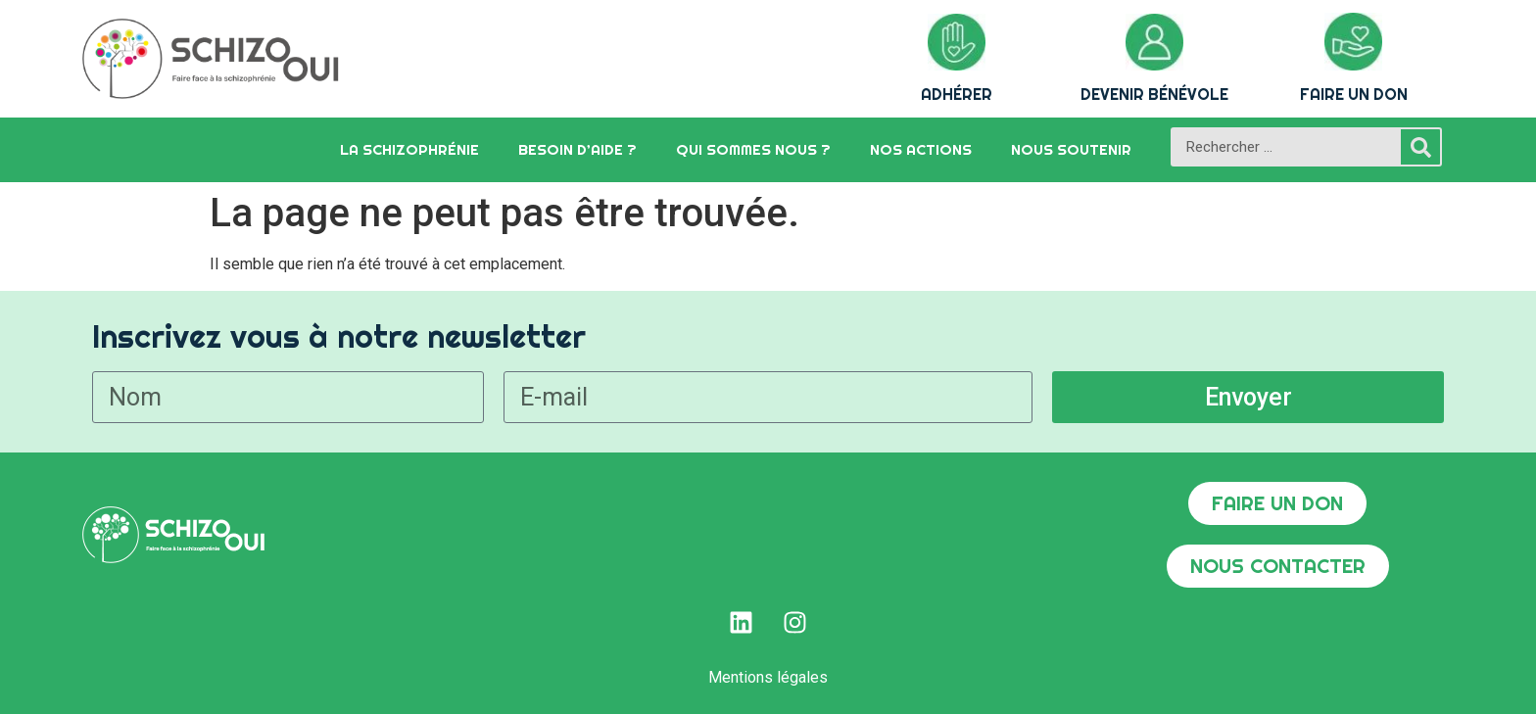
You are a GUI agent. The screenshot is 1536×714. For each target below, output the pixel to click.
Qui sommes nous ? (753, 149)
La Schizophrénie (409, 149)
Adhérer (956, 94)
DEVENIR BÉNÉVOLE (1154, 94)
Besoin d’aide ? (577, 149)
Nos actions (921, 149)
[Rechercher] (1420, 147)
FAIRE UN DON (1354, 94)
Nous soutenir (1071, 149)
